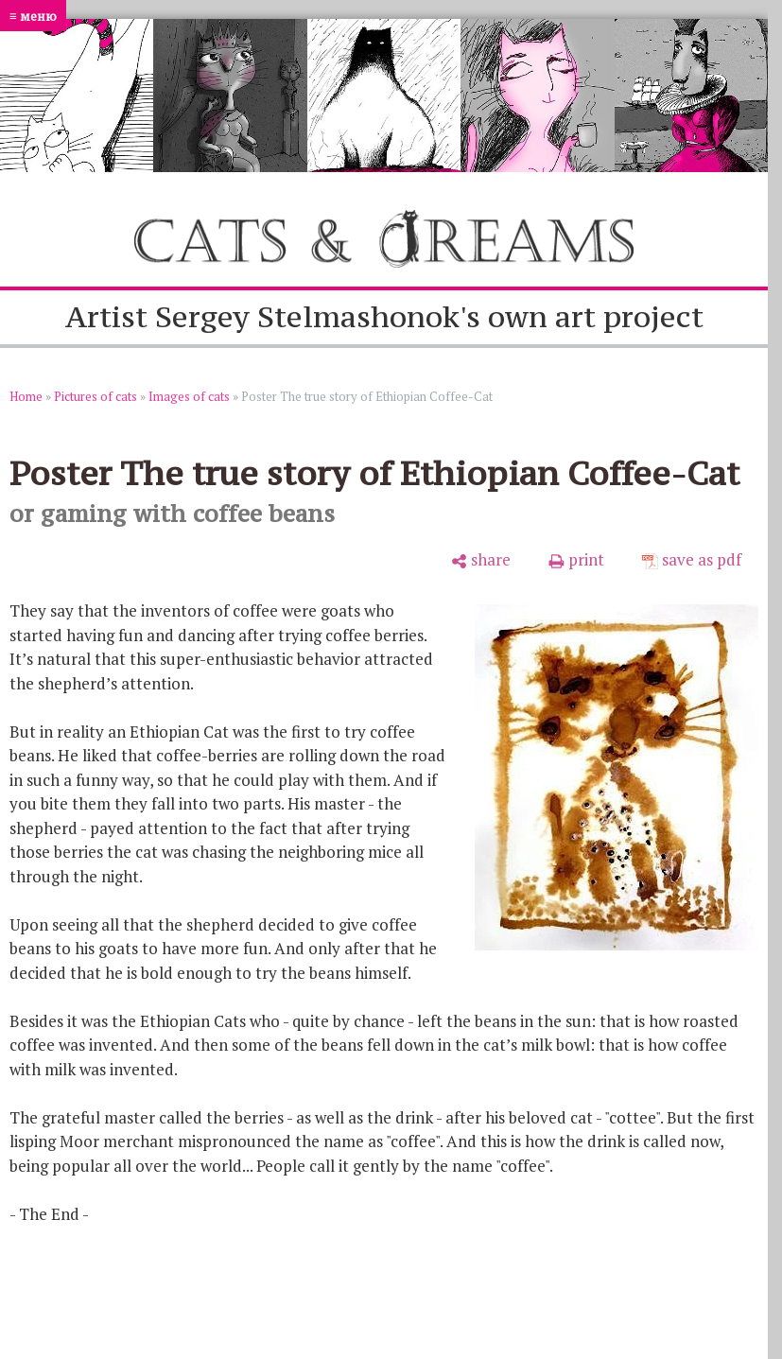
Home (26, 396)
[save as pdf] (691, 560)
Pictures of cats (95, 396)
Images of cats (189, 396)
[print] (576, 560)
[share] (481, 560)
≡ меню (33, 16)
